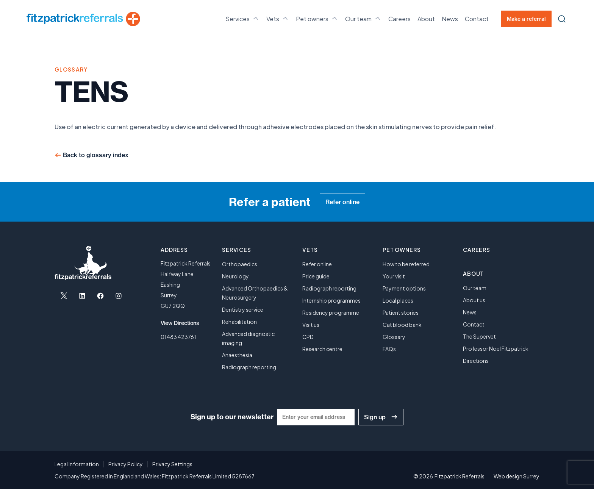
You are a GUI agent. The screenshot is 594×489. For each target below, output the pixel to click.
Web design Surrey (516, 476)
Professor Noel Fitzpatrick (495, 348)
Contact (477, 19)
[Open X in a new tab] (64, 296)
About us (474, 300)
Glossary (394, 336)
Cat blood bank (402, 324)
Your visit (394, 276)
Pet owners (317, 18)
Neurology (235, 276)
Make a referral (526, 19)
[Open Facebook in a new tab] (100, 296)
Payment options (404, 288)
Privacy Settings (172, 464)
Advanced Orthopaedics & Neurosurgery (255, 293)
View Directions (180, 323)
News (450, 19)
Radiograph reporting (249, 367)
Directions (476, 360)
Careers (399, 19)
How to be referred (406, 264)
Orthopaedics (239, 264)
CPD (308, 336)
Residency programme (330, 312)
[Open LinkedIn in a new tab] (82, 296)
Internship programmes (331, 300)
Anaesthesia (237, 355)
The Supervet (479, 336)
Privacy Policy (125, 464)
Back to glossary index (95, 155)
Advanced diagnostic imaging (248, 338)
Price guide (316, 276)
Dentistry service (242, 309)
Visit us (310, 324)
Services (242, 18)
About (426, 19)
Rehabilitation (239, 321)
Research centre (322, 348)
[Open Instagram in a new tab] (118, 296)
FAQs (389, 348)
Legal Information (77, 464)
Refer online (342, 202)
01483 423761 (178, 336)
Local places (398, 300)
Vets (277, 18)
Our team (363, 18)
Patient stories (401, 312)
